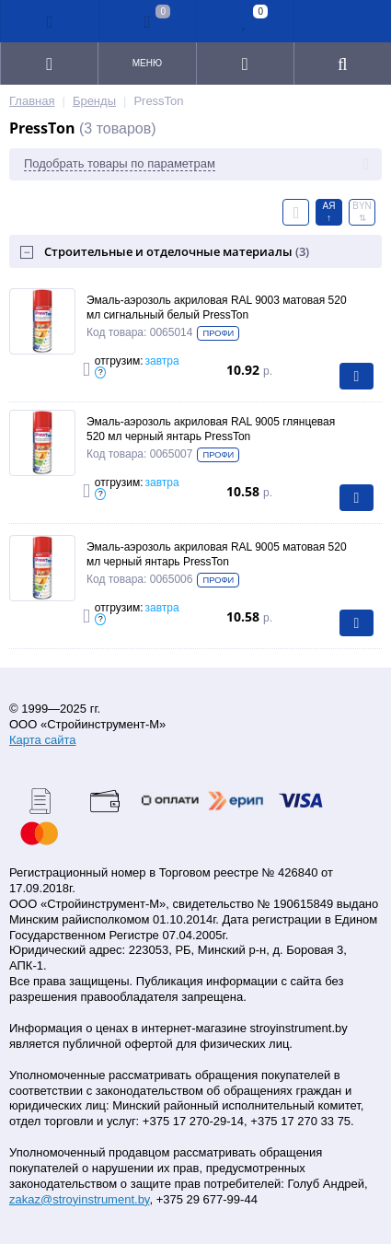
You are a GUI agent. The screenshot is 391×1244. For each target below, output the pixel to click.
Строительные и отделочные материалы (176, 252)
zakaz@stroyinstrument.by (79, 1199)
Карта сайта (42, 740)
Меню (147, 63)
